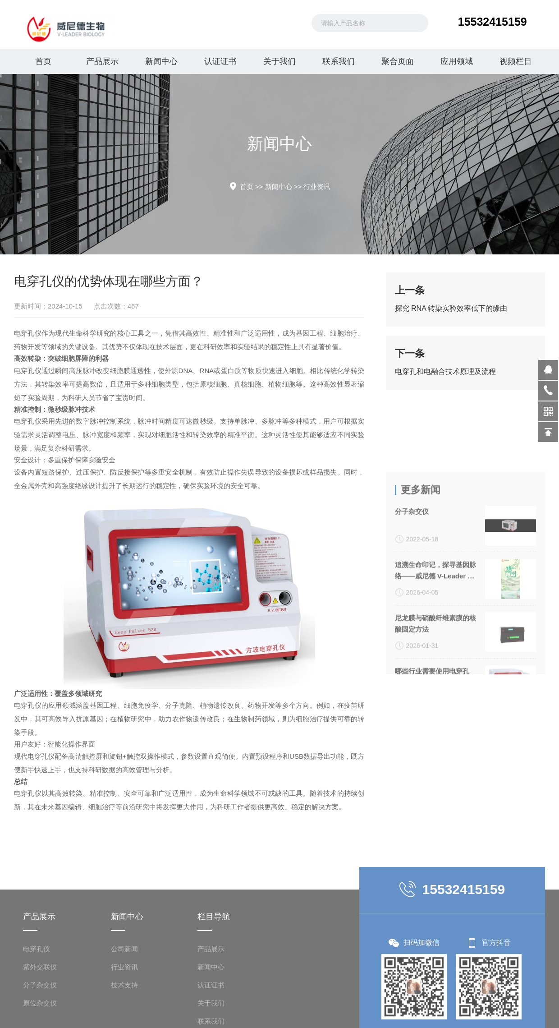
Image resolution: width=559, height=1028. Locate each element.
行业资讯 (316, 186)
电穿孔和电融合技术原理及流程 (445, 376)
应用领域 (456, 61)
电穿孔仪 (16, 333)
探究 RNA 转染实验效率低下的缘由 (451, 313)
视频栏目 (515, 61)
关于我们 (279, 61)
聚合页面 (397, 61)
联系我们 (338, 61)
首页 (43, 61)
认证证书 (220, 61)
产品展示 (102, 61)
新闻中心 (161, 61)
